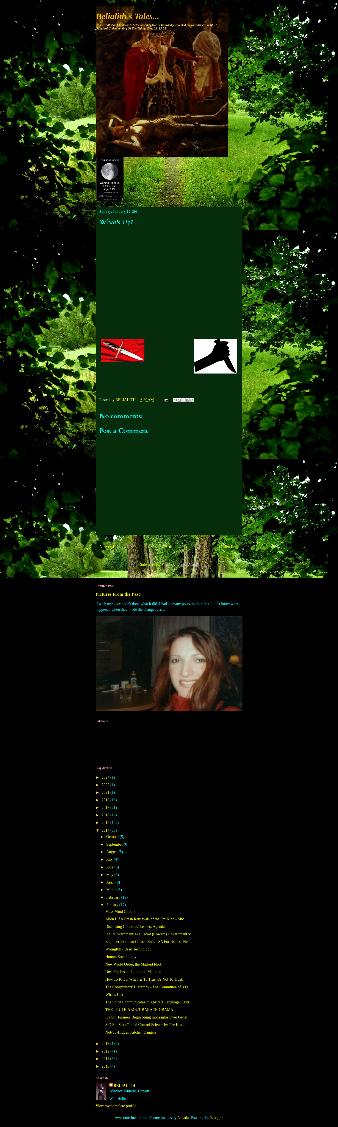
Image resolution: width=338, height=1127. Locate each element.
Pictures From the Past (118, 594)
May (110, 875)
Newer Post (110, 546)
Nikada (183, 1118)
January (112, 905)
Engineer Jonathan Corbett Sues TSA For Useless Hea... (148, 941)
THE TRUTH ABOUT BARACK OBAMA (139, 1010)
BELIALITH (124, 1086)
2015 (106, 822)
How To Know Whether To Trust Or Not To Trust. (144, 979)
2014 (106, 830)
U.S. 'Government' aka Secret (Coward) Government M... (149, 934)
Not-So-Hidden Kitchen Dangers (130, 1032)
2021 (106, 792)
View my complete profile (116, 1106)
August (112, 852)
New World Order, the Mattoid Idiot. (133, 964)
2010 (106, 1066)
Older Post (229, 546)
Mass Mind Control (120, 911)
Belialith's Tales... (127, 16)
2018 (106, 800)
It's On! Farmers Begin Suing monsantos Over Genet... (147, 1017)
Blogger (216, 1118)
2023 (106, 785)
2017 (106, 807)
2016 (106, 815)
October (113, 837)
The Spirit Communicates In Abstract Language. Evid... (148, 1002)
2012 (106, 1051)
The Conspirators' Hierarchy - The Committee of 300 (146, 987)
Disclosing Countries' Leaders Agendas (135, 926)
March (111, 890)
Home (170, 546)
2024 (106, 777)
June (110, 867)
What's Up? (114, 994)
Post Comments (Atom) (179, 564)
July (110, 859)
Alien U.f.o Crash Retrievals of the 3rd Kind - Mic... (146, 919)
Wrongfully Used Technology (128, 949)
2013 (106, 1044)
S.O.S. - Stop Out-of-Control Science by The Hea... (145, 1025)
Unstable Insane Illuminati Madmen (133, 972)
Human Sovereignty (120, 957)
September (115, 844)
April (111, 882)
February (113, 897)
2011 (106, 1059)
